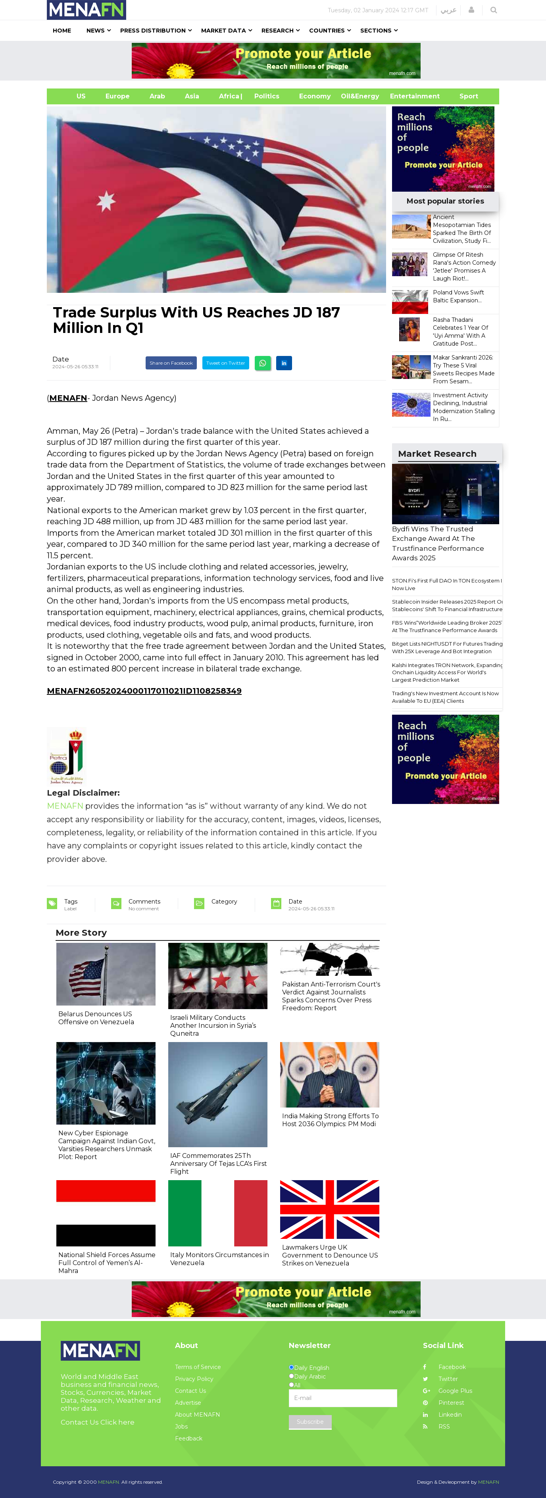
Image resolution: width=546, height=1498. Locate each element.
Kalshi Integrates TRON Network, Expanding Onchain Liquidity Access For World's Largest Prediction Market (448, 672)
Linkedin (442, 1414)
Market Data (223, 30)
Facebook (444, 1367)
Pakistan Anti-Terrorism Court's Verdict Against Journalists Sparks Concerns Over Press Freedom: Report (331, 996)
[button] (471, 10)
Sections (376, 30)
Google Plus (447, 1390)
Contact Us (190, 1390)
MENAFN (68, 398)
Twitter (440, 1379)
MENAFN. (109, 1482)
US (71, 96)
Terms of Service (198, 1367)
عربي (448, 10)
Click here (117, 1422)
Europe (118, 96)
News (96, 30)
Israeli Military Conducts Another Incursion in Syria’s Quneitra (213, 1025)
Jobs (181, 1426)
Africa (228, 96)
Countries (327, 30)
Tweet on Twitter (225, 363)
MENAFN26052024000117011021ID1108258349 (144, 691)
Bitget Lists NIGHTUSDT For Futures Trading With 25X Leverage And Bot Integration (447, 647)
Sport (464, 96)
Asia (192, 96)
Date (60, 359)
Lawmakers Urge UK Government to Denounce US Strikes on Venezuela (330, 1255)
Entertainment (403, 96)
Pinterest (443, 1402)
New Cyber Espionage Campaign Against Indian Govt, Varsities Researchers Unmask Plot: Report (106, 1145)
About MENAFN (197, 1414)
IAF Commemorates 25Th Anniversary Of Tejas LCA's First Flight (218, 1163)
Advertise (188, 1402)
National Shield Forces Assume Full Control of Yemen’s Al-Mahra (107, 1263)
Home (62, 30)
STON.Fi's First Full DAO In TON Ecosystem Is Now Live (448, 584)
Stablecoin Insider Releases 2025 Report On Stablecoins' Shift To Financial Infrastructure (448, 605)
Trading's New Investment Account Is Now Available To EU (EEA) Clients (445, 697)
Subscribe (310, 1421)
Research (277, 30)
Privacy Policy (194, 1379)
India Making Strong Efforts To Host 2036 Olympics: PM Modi (330, 1120)
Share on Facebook (171, 363)
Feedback (188, 1438)
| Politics (264, 96)
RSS (436, 1426)
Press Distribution (153, 30)
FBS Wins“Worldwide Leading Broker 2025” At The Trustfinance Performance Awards (447, 626)
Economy (315, 96)
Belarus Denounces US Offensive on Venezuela (96, 1018)
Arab (157, 96)
